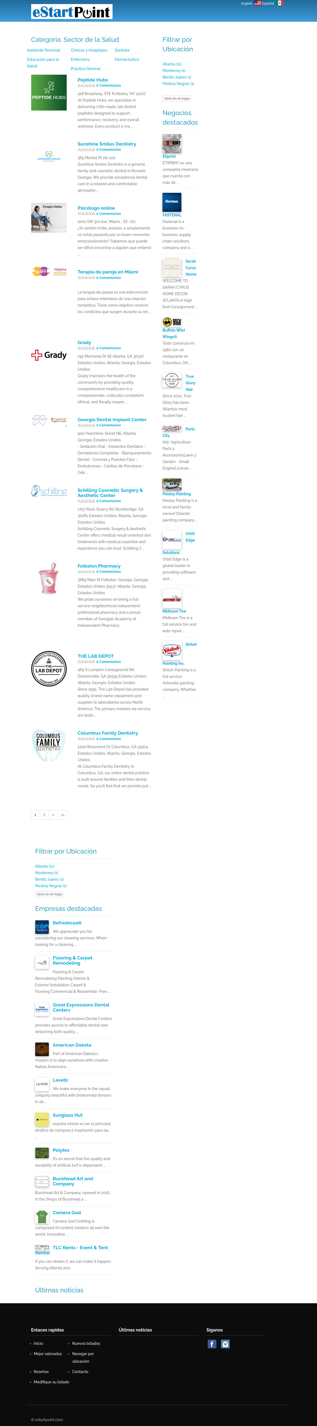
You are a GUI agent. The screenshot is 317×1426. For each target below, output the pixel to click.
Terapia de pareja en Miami (107, 271)
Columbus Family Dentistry (107, 732)
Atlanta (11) (172, 64)
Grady (84, 342)
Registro (244, 28)
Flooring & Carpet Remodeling (72, 959)
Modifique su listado (52, 1379)
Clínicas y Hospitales (89, 50)
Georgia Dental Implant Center (111, 419)
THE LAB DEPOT (95, 655)
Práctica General (85, 69)
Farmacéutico (127, 59)
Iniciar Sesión (270, 28)
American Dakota (72, 1043)
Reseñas (197, 28)
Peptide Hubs (92, 80)
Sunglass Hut (67, 1113)
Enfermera (80, 59)
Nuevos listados (133, 28)
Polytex (61, 1148)
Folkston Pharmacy (99, 565)
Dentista (122, 50)
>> (63, 813)
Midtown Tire (174, 611)
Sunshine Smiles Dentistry (106, 143)
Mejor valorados (168, 28)
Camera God (66, 1210)
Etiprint (169, 156)
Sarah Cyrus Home (190, 267)
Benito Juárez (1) (176, 77)
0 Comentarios (108, 85)
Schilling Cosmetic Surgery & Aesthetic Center (110, 492)
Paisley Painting (176, 494)
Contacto (221, 28)
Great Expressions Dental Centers (80, 1005)
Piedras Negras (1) (178, 83)
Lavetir (60, 1078)
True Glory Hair (190, 383)
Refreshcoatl (67, 921)
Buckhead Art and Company (72, 1179)
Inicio (106, 28)
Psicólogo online (96, 207)
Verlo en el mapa (177, 98)
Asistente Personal (43, 50)
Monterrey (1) (173, 70)
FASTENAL (172, 215)
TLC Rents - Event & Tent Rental (80, 1247)
